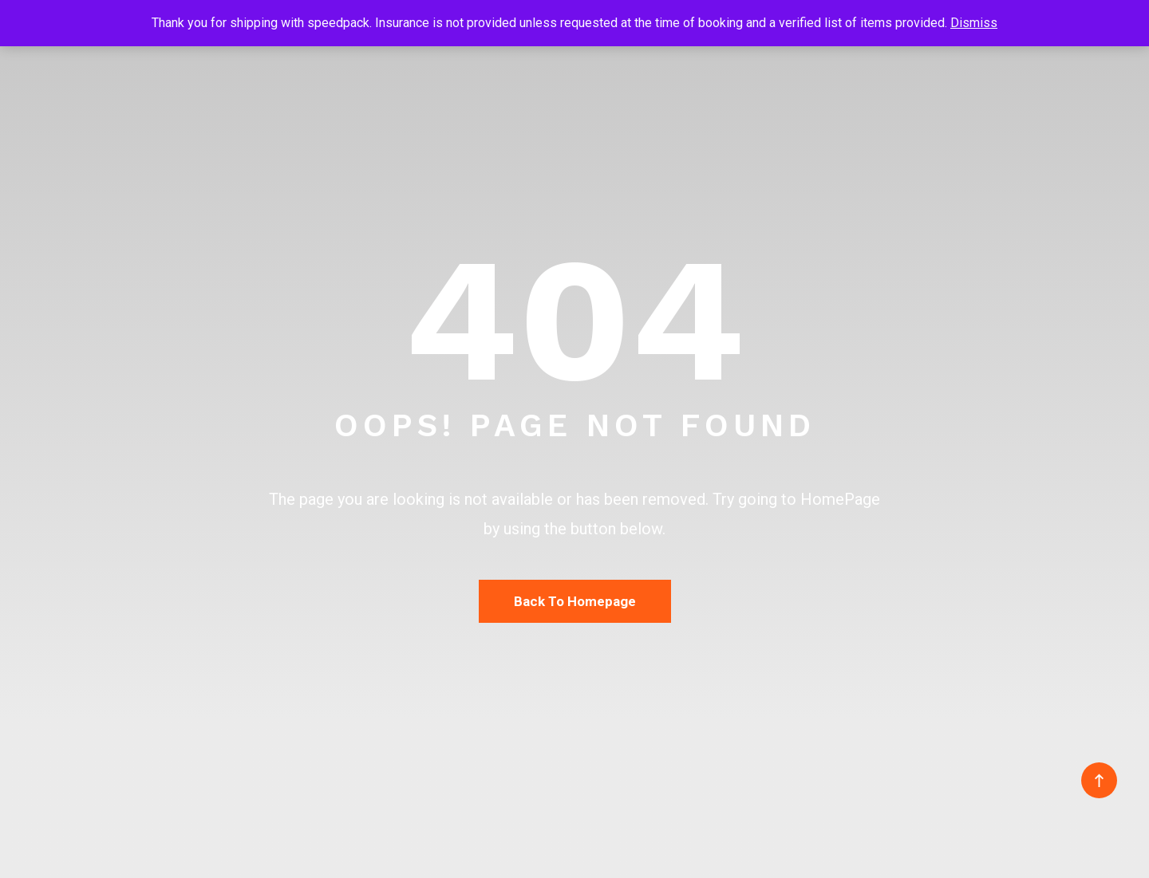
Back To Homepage (575, 601)
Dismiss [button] (973, 22)
